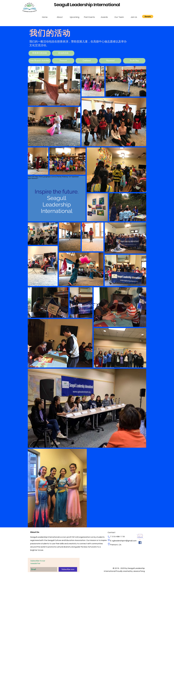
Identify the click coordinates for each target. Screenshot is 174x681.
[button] (147, 16)
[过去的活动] (63, 53)
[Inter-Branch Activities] (40, 60)
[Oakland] (87, 60)
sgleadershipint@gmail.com (124, 541)
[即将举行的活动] (40, 53)
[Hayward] (110, 60)
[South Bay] (134, 60)
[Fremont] (63, 60)
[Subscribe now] (68, 569)
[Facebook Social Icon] (140, 542)
